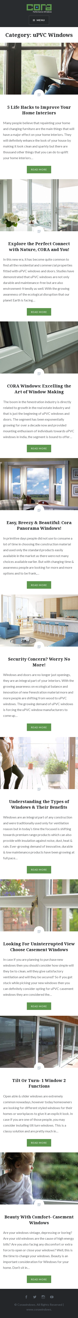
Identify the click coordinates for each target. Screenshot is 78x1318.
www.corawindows (38, 1309)
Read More (39, 169)
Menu (41, 20)
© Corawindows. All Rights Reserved (38, 1304)
